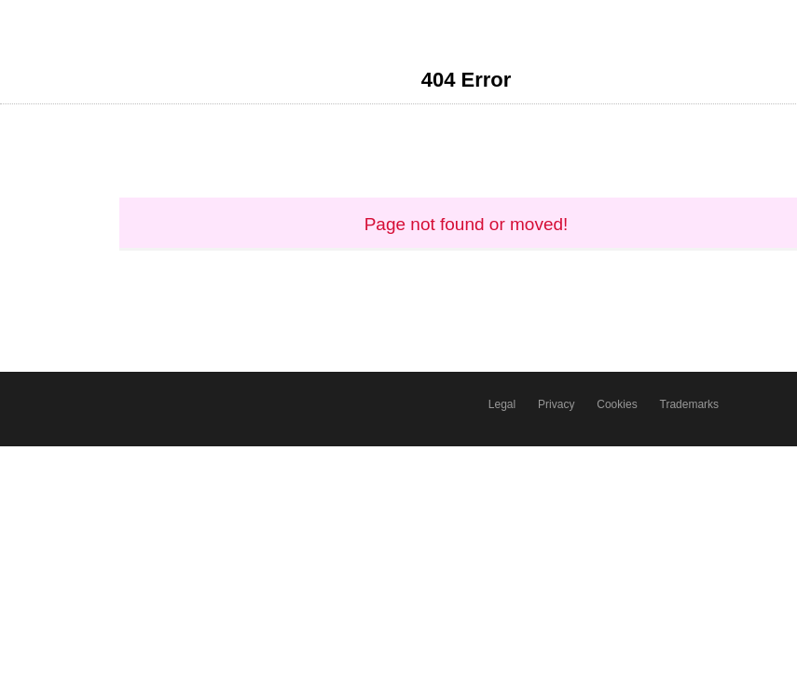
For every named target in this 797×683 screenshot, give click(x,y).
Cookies (617, 404)
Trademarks (690, 404)
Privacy (556, 404)
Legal (501, 404)
